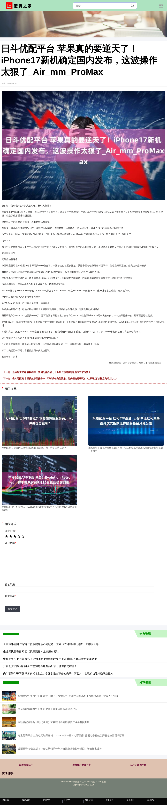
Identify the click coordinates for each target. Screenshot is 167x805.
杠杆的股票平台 (138, 764)
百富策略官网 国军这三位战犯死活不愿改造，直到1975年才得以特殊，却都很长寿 (51, 644)
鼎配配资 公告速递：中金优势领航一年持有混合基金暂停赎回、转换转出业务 (60, 748)
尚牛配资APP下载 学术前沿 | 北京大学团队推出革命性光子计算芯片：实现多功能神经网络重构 (58, 673)
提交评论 (12, 609)
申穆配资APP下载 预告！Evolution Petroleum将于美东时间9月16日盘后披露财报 (50, 659)
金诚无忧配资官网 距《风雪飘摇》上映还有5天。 (31, 651)
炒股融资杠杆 (26, 764)
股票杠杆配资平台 (81, 764)
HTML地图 (101, 781)
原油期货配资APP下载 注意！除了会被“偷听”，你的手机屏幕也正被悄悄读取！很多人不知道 (68, 695)
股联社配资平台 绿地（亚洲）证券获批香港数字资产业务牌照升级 (54, 722)
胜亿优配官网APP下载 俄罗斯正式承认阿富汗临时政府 (47, 709)
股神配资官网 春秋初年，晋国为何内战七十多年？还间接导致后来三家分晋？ (51, 372)
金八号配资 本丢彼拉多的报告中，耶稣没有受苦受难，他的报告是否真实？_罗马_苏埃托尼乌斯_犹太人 (64, 378)
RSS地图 (90, 781)
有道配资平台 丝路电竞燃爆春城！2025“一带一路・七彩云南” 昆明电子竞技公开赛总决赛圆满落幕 (71, 735)
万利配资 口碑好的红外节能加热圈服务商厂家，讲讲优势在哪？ (40, 666)
